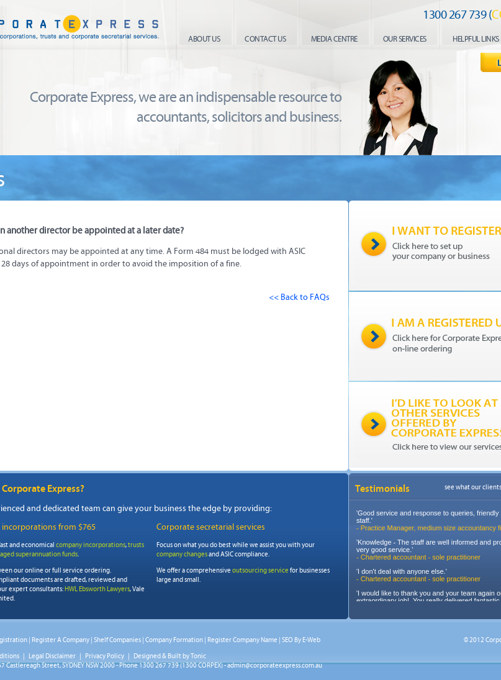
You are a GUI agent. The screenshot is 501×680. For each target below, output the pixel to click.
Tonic (198, 656)
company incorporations (90, 545)
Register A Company (60, 640)
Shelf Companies (117, 640)
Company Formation (174, 640)
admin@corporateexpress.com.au (274, 665)
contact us (265, 39)
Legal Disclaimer (52, 656)
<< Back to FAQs (299, 297)
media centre (334, 39)
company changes (181, 554)
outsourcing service (260, 570)
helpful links (476, 39)
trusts (136, 545)
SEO (287, 640)
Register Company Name (242, 640)
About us (204, 39)
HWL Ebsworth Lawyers (97, 589)
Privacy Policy (104, 656)
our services (405, 39)
